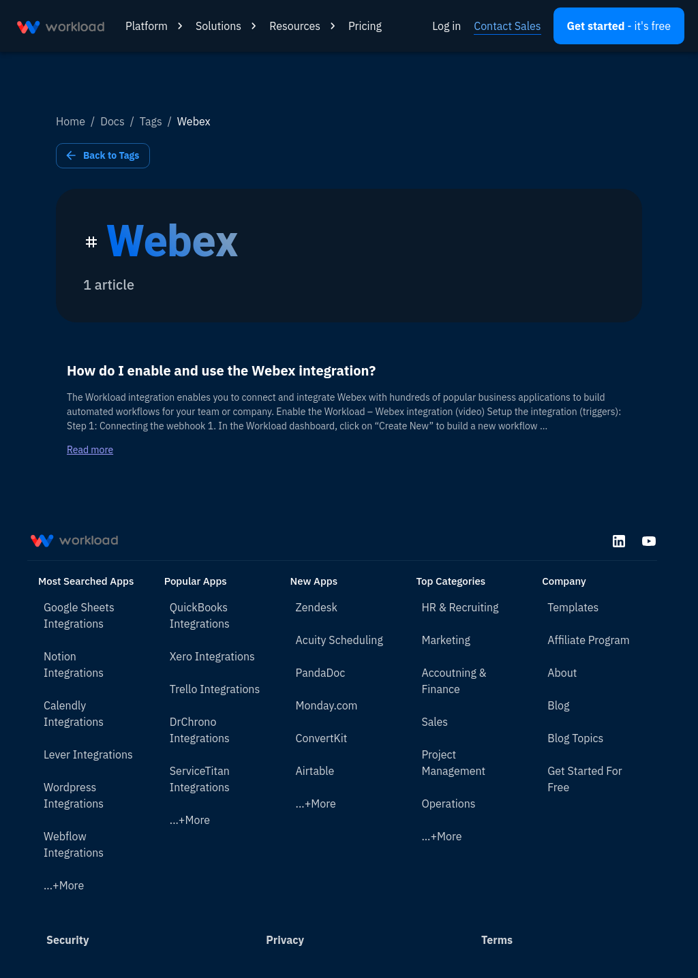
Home (70, 121)
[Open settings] (618, 25)
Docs (112, 121)
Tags (151, 121)
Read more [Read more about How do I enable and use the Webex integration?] (90, 450)
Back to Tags (103, 156)
